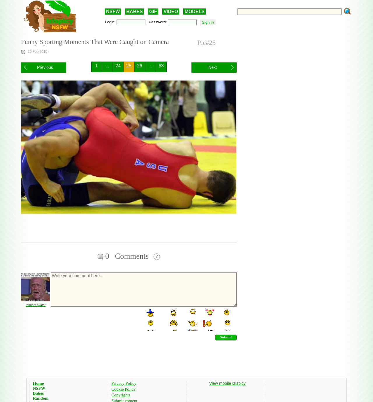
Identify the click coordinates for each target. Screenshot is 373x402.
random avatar (36, 305)
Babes (38, 393)
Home (38, 383)
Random (41, 398)
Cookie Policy (123, 389)
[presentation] (94, 319)
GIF (153, 11)
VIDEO (170, 11)
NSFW (113, 11)
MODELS (194, 11)
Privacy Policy (123, 383)
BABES (134, 11)
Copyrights (120, 395)
